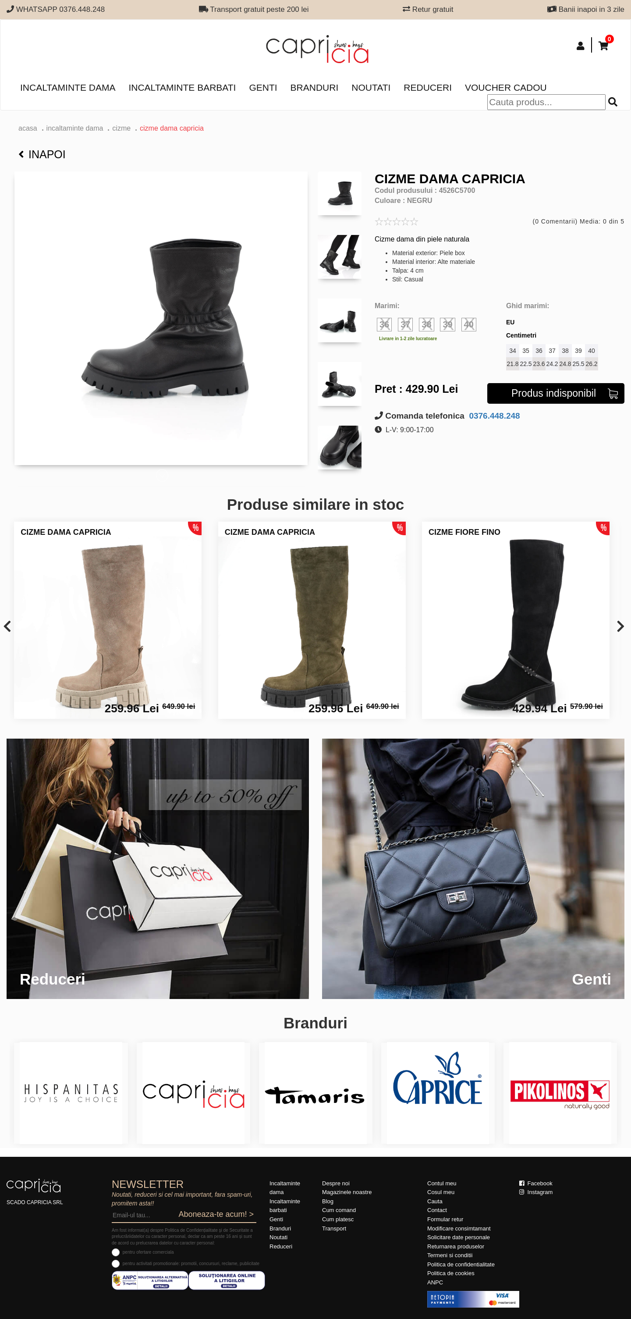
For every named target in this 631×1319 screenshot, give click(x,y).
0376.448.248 (493, 415)
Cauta (435, 1201)
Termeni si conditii (449, 1255)
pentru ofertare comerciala (148, 1252)
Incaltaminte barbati (182, 87)
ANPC (435, 1282)
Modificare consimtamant (459, 1228)
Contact (437, 1210)
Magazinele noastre (347, 1192)
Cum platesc (338, 1219)
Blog (327, 1201)
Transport (334, 1228)
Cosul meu (440, 1192)
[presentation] (7, 627)
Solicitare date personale (458, 1237)
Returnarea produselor (455, 1246)
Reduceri (428, 87)
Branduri (315, 87)
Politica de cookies (451, 1273)
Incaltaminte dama (67, 87)
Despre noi (336, 1183)
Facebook (536, 1183)
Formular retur (445, 1219)
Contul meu (441, 1183)
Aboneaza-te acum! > (216, 1214)
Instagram (536, 1192)
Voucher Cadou (506, 87)
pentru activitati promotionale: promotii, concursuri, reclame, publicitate (191, 1263)
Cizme (121, 128)
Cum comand (339, 1210)
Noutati (370, 87)
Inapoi (42, 154)
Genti (263, 87)
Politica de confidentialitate (461, 1264)
